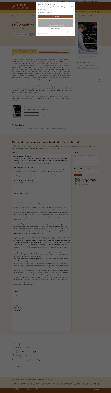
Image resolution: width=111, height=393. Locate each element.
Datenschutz (70, 32)
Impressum (64, 32)
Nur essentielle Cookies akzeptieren (55, 25)
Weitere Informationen (55, 28)
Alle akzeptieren (55, 16)
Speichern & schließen (55, 21)
